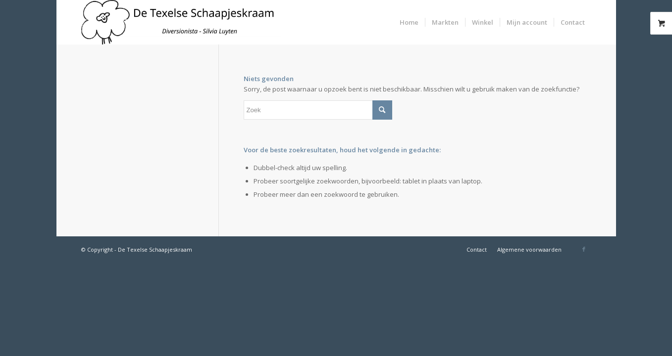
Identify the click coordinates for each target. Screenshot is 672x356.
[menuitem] (409, 22)
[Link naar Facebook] (583, 249)
